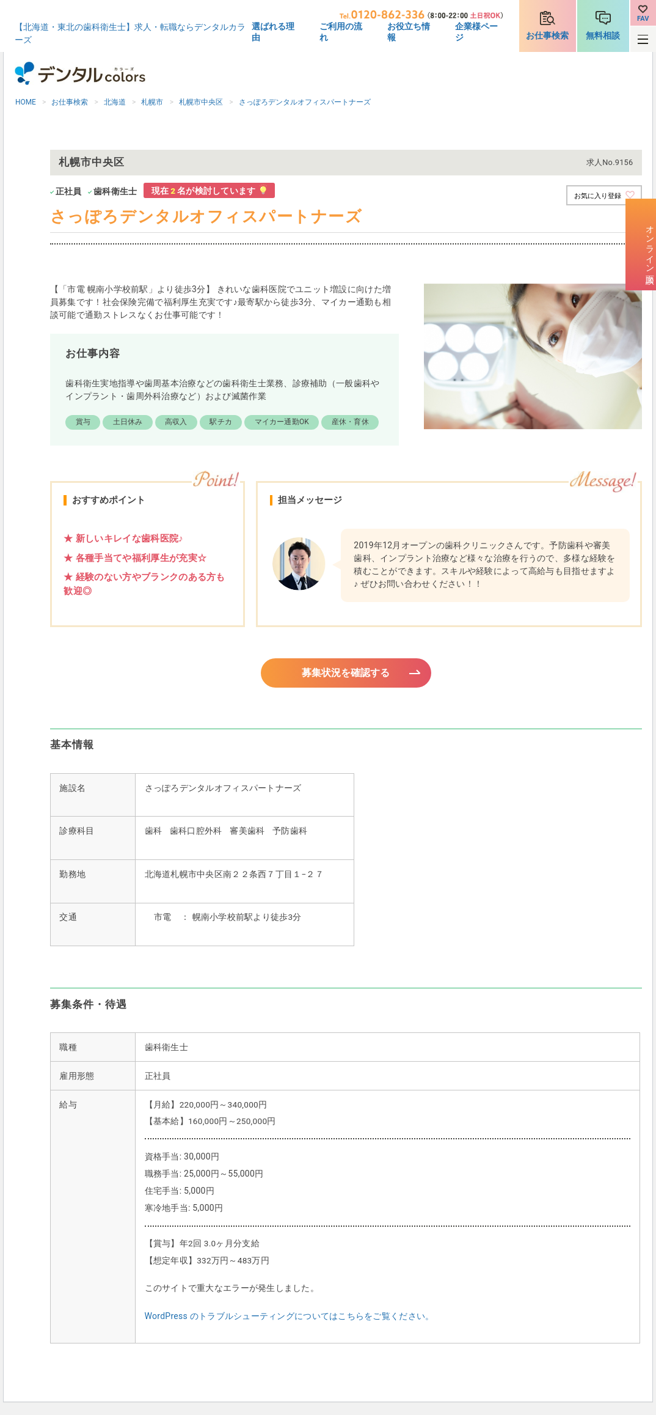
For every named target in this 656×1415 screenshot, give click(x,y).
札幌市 (152, 102)
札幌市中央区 (201, 102)
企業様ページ (476, 31)
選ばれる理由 (273, 31)
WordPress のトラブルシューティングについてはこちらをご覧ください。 (289, 1318)
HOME (25, 102)
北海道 (115, 102)
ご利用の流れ (340, 31)
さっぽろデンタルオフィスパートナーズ (305, 102)
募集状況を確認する (346, 673)
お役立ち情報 (408, 31)
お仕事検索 (547, 35)
